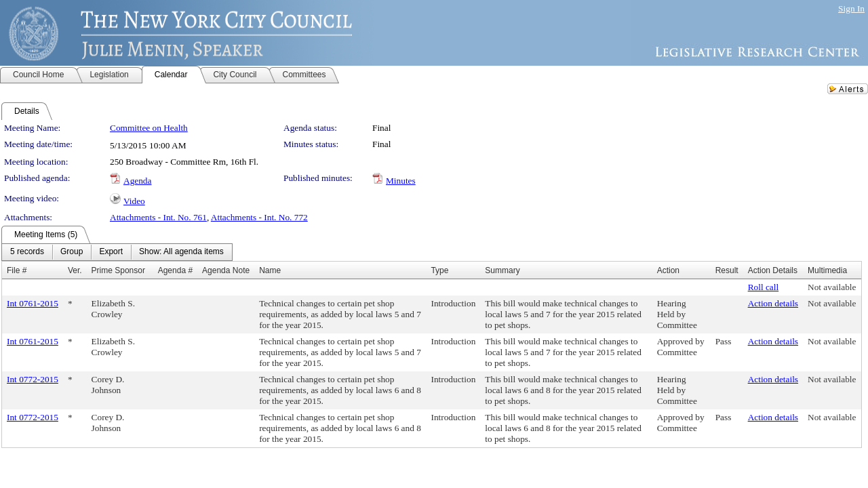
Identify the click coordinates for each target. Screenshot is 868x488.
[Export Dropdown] (111, 252)
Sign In (851, 8)
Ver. (75, 270)
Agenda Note (226, 270)
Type (439, 270)
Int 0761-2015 (32, 303)
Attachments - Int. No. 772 (259, 217)
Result (726, 270)
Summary (502, 270)
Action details (773, 303)
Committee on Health (149, 128)
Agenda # (175, 270)
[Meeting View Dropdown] (181, 252)
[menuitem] (27, 252)
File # (16, 270)
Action (668, 270)
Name (270, 270)
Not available (832, 287)
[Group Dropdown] (71, 252)
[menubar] (117, 252)
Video (134, 201)
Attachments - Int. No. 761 (158, 217)
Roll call (763, 287)
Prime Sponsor (118, 270)
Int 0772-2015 (32, 379)
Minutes (401, 181)
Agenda (137, 181)
